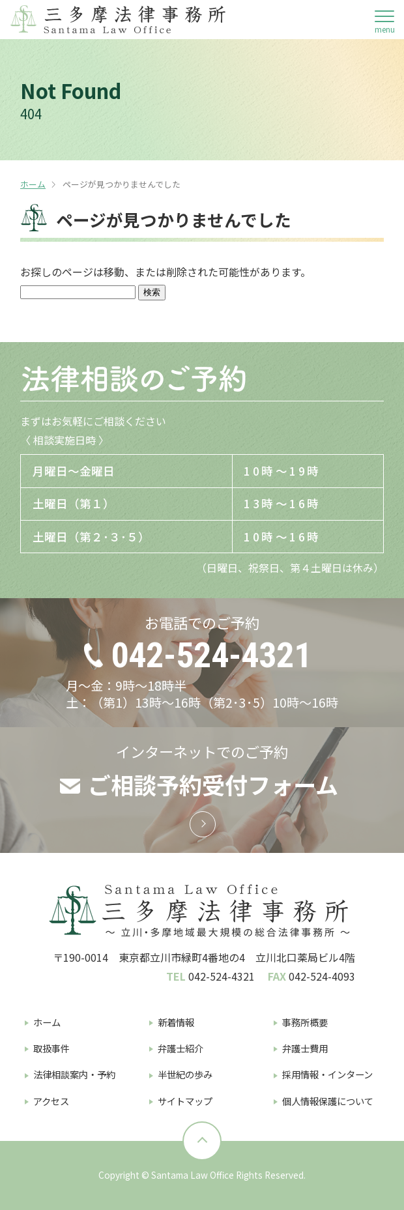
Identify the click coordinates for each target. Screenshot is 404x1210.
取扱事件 (51, 1048)
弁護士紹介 (180, 1048)
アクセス (51, 1101)
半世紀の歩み (185, 1074)
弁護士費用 (305, 1048)
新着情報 (176, 1022)
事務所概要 (305, 1022)
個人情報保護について (327, 1101)
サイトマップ (185, 1101)
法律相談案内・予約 (74, 1074)
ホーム (33, 184)
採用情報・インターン (327, 1074)
